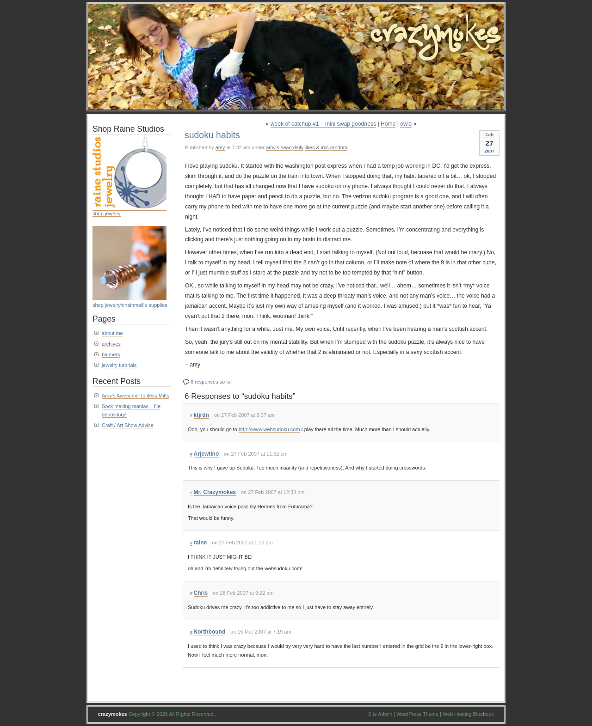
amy (220, 147)
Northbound (210, 631)
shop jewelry (106, 213)
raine (200, 542)
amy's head (279, 147)
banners (111, 354)
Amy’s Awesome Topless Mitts (135, 395)
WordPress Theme (417, 714)
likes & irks (317, 147)
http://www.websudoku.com (269, 429)
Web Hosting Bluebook (468, 714)
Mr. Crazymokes (215, 492)
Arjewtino (206, 454)
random (338, 147)
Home (388, 124)
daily (298, 147)
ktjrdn (201, 415)
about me (112, 333)
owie (406, 124)
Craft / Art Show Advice (128, 425)
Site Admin (380, 714)
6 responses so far (211, 381)
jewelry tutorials (119, 365)
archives (111, 344)
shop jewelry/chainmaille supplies (129, 305)
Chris (201, 593)
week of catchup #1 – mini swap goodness (323, 124)
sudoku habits (212, 135)
